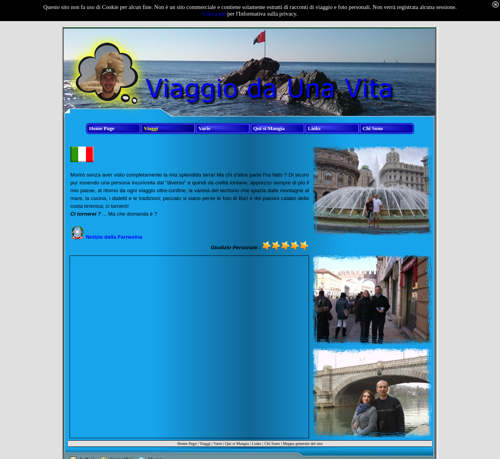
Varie (217, 443)
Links (256, 443)
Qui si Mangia (237, 443)
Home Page (186, 443)
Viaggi (205, 443)
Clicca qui (214, 14)
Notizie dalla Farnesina (114, 237)
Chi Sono (272, 443)
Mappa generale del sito (303, 443)
